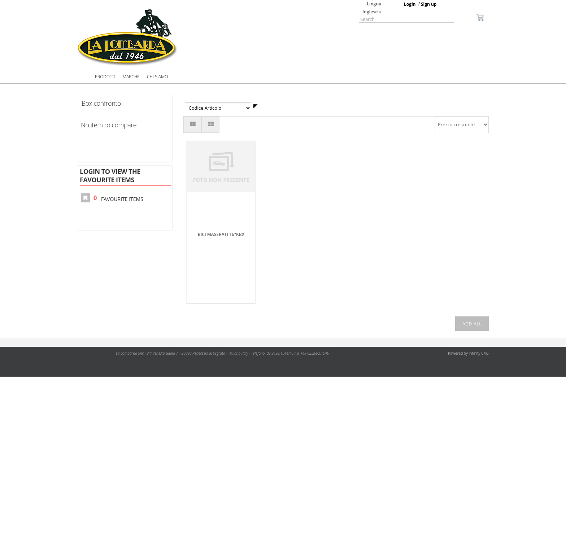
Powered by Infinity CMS (468, 353)
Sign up (429, 4)
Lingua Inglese (371, 8)
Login (410, 4)
